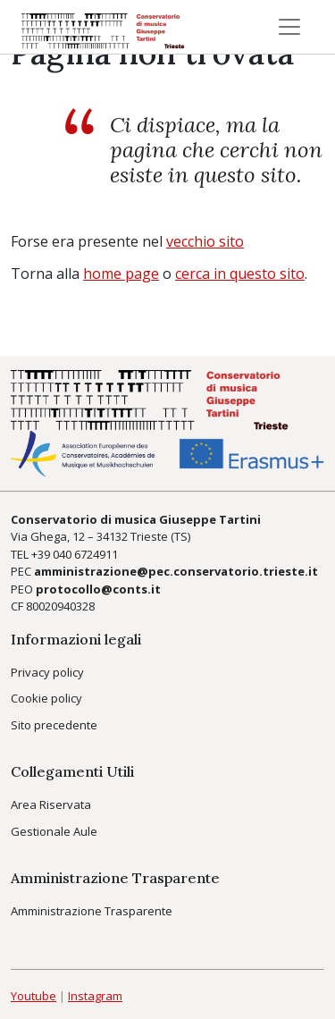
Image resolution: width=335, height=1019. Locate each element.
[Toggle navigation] (289, 27)
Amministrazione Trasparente (91, 911)
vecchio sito (205, 241)
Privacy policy (47, 672)
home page (121, 273)
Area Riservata (51, 804)
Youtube (33, 996)
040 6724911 (85, 554)
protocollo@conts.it (98, 589)
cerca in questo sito (240, 273)
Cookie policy (46, 698)
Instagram (95, 996)
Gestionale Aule (54, 831)
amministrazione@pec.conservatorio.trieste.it (176, 571)
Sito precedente (54, 725)
